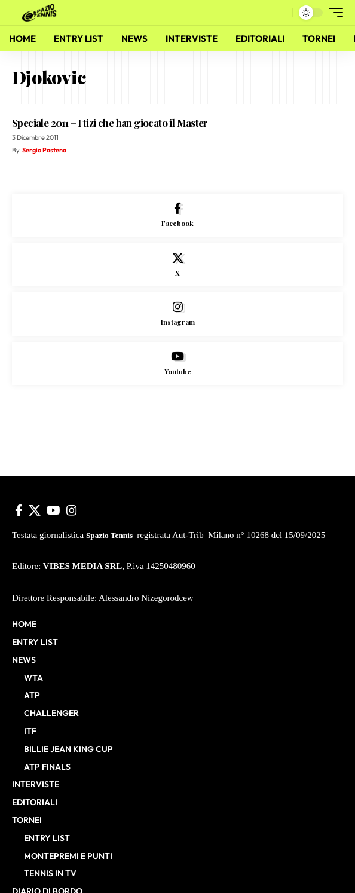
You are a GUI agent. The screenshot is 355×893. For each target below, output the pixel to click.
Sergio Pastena (44, 150)
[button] (280, 13)
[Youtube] (177, 364)
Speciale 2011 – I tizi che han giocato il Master (110, 122)
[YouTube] (53, 510)
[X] (177, 265)
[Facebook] (177, 215)
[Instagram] (177, 314)
